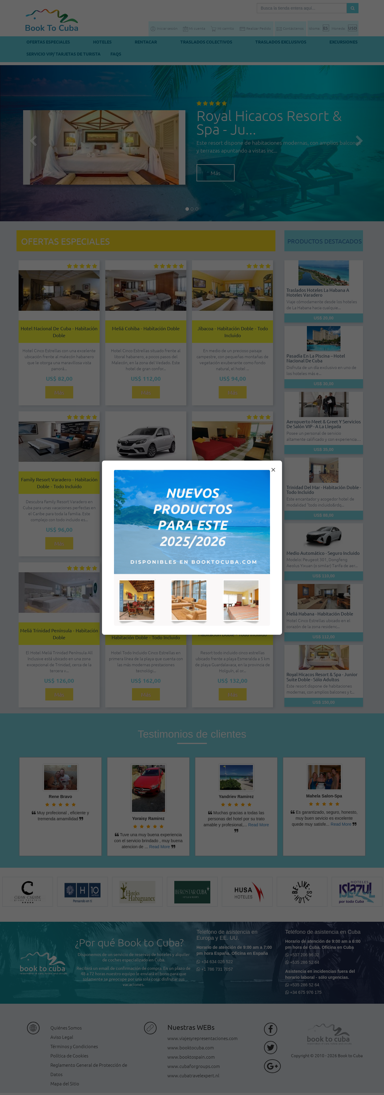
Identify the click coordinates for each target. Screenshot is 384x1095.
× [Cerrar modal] (273, 469)
